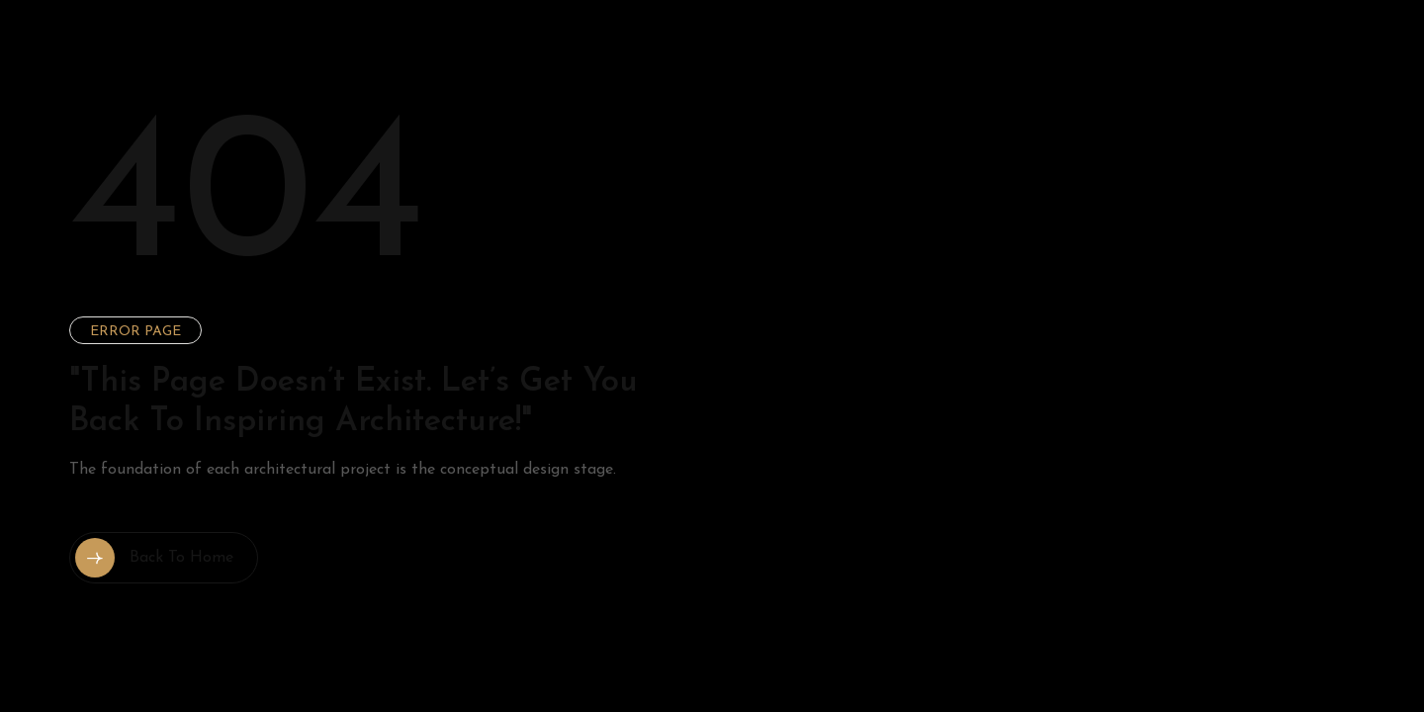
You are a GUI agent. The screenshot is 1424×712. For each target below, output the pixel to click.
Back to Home (154, 558)
